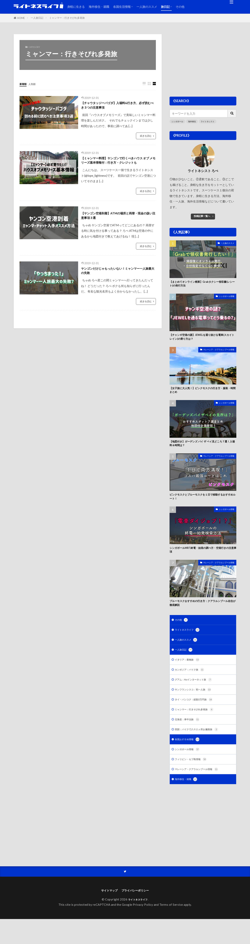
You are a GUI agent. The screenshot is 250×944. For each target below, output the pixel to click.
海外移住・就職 (99, 6)
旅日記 (165, 6)
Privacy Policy (143, 929)
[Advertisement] (203, 61)
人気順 (34, 84)
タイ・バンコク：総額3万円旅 (198, 718)
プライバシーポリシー (137, 915)
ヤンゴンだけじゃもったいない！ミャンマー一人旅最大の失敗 (118, 286)
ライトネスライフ (189, 644)
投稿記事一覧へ (202, 216)
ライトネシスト (210, 121)
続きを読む (145, 138)
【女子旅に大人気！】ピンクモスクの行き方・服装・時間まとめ (201, 395)
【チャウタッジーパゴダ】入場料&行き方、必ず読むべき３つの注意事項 (115, 106)
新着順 (24, 84)
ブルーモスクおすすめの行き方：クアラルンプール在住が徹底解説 (203, 615)
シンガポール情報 (225, 298)
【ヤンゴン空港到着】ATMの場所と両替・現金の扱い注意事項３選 (114, 228)
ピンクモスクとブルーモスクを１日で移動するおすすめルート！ (203, 505)
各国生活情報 (122, 6)
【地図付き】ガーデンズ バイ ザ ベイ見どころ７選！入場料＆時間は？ (202, 450)
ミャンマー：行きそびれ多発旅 (67, 17)
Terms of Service (171, 929)
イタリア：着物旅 (189, 676)
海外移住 (193, 121)
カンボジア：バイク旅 (192, 686)
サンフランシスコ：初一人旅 (197, 707)
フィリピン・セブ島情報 (194, 781)
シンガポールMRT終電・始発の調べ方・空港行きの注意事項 (203, 560)
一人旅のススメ (147, 6)
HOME (21, 18)
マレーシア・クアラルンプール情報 (217, 353)
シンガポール (177, 121)
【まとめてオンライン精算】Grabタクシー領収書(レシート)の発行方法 (202, 285)
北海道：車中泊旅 (189, 739)
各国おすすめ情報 (189, 760)
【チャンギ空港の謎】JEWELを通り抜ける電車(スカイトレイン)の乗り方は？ (203, 340)
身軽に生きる (76, 6)
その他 (180, 6)
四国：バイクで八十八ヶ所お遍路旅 (201, 750)
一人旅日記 (37, 17)
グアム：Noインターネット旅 (197, 697)
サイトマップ (105, 915)
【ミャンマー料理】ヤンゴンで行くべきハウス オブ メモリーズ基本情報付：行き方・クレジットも (118, 167)
